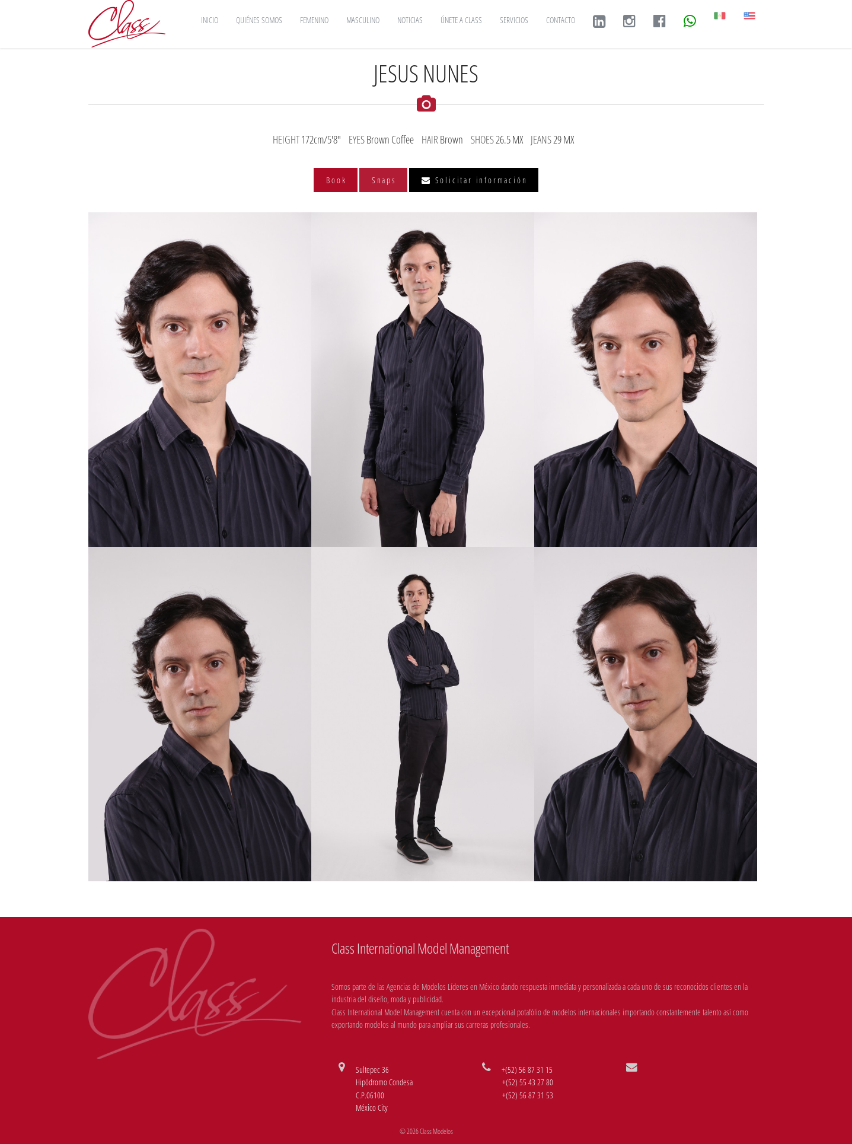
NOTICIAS (410, 20)
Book (336, 180)
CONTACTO (560, 20)
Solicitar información (474, 180)
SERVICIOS (514, 20)
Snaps (384, 180)
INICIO (209, 20)
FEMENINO (314, 20)
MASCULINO (362, 20)
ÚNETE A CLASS (461, 20)
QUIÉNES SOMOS (259, 20)
